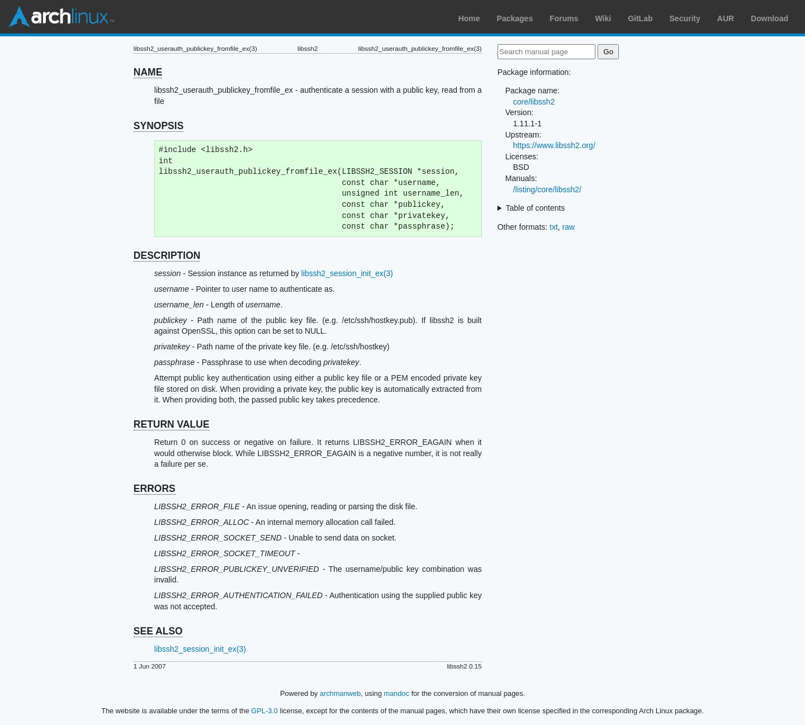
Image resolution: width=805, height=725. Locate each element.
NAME (148, 72)
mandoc (397, 693)
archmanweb (340, 693)
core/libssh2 (534, 101)
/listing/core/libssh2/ (547, 189)
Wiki (603, 18)
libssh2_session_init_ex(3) (347, 273)
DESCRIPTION (167, 255)
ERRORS (155, 488)
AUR (725, 18)
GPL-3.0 (264, 711)
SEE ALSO (158, 631)
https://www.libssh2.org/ (554, 145)
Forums (564, 18)
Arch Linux (61, 17)
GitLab (640, 18)
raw (568, 226)
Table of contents (535, 207)
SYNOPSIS (158, 125)
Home (469, 18)
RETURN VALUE (172, 424)
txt (554, 226)
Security (685, 18)
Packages (515, 18)
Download (769, 18)
